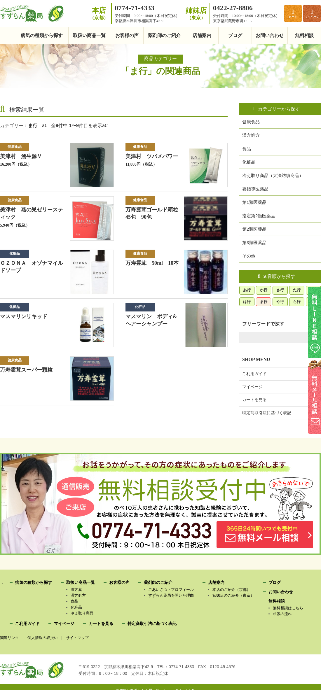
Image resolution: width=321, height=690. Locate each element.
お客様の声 (127, 35)
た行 (297, 289)
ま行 (263, 301)
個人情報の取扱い (43, 637)
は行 (247, 301)
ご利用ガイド (254, 373)
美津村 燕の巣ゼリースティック (31, 213)
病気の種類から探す (42, 35)
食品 (246, 148)
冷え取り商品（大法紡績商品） (272, 175)
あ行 (247, 289)
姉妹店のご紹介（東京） (233, 595)
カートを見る (254, 399)
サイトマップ (78, 637)
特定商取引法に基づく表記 (266, 412)
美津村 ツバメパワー (151, 156)
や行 (280, 301)
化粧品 (14, 253)
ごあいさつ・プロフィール (171, 589)
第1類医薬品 (254, 201)
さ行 (280, 289)
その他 (248, 255)
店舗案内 (202, 35)
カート (293, 17)
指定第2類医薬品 (258, 215)
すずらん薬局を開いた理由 (171, 595)
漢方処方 (251, 134)
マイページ (312, 17)
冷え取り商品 (82, 613)
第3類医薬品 (254, 242)
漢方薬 (76, 589)
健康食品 (15, 146)
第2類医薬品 (254, 228)
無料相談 (304, 35)
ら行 (297, 301)
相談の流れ (282, 614)
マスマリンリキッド (23, 317)
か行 (263, 289)
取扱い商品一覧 (89, 35)
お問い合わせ (270, 35)
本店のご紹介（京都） (231, 589)
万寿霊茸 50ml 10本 (151, 266)
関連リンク (9, 637)
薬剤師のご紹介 (164, 35)
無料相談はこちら (288, 608)
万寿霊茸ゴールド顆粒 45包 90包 (154, 213)
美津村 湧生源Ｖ (21, 156)
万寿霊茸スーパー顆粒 (26, 370)
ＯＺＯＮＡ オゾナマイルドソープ (31, 266)
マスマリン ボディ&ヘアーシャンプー (150, 320)
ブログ (235, 35)
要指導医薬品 (255, 188)
